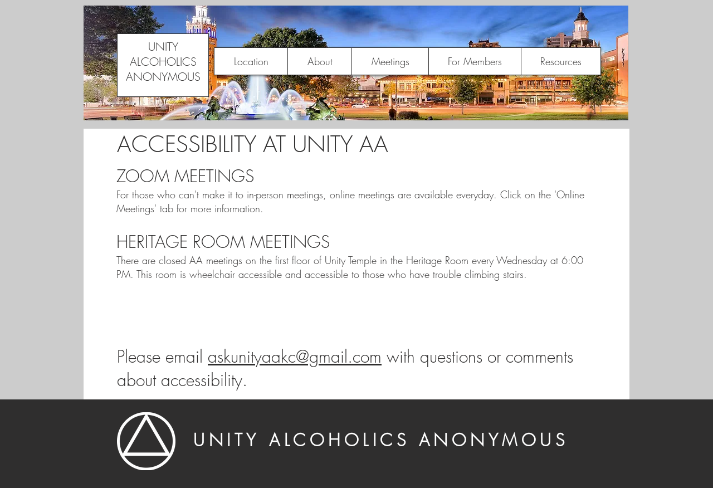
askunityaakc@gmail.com (295, 356)
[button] (319, 61)
